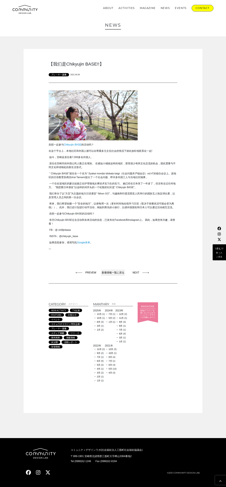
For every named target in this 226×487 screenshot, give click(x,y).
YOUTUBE (56, 314)
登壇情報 (55, 346)
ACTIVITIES (126, 8)
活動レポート (70, 342)
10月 (99, 318)
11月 (121, 318)
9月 (121, 322)
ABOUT (108, 8)
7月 (110, 314)
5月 (110, 318)
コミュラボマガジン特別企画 (65, 324)
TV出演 (76, 310)
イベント (55, 319)
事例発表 (55, 337)
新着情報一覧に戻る (113, 272)
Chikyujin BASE (72, 144)
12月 (99, 314)
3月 (98, 326)
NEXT (134, 272)
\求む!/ (219, 252)
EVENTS (181, 8)
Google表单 (83, 242)
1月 (98, 329)
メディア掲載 (57, 333)
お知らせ (72, 314)
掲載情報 (70, 337)
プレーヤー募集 (59, 74)
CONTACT (203, 8)
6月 (121, 333)
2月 (98, 376)
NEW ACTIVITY (58, 310)
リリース (74, 333)
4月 (98, 369)
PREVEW (90, 272)
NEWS (165, 8)
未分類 (54, 342)
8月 (98, 322)
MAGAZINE (148, 8)
